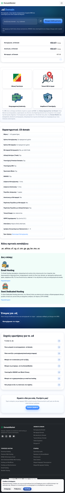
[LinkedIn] (10, 436)
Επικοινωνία (37, 457)
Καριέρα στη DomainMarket (41, 454)
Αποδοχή (27, 489)
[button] (32, 341)
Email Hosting (5, 468)
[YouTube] (13, 436)
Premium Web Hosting (7, 454)
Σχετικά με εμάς (38, 451)
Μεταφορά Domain (39, 432)
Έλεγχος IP (37, 443)
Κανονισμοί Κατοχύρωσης (20, 234)
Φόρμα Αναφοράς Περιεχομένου (42, 462)
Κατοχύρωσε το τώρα (11, 321)
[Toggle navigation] (61, 3)
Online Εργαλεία (38, 440)
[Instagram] (6, 436)
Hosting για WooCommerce (8, 465)
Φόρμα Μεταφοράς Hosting (41, 465)
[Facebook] (2, 436)
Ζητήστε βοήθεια (32, 407)
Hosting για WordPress (7, 462)
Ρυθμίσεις (17, 489)
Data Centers (37, 459)
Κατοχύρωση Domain (39, 430)
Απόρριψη (7, 489)
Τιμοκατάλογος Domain (40, 438)
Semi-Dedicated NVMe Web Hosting (10, 459)
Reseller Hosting (5, 470)
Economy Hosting (6, 451)
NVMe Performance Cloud (8, 457)
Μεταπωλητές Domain (40, 435)
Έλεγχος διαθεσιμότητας (53, 21)
